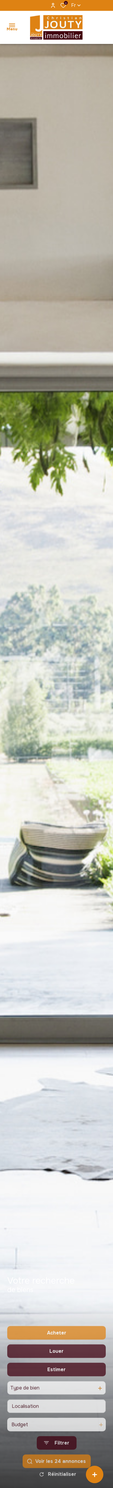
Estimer (56, 1397)
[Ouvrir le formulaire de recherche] (57, 1470)
